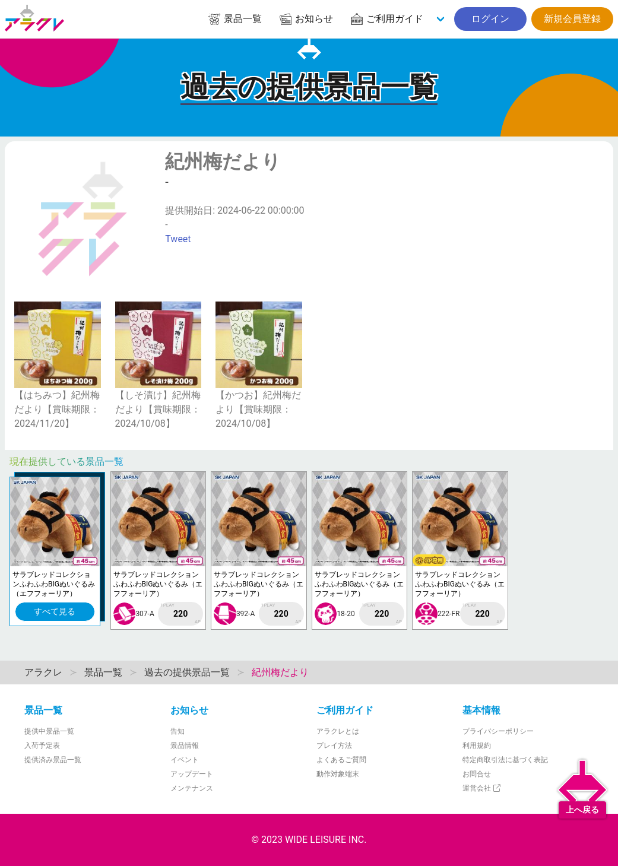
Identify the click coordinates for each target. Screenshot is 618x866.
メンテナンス (191, 788)
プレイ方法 (334, 745)
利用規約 (476, 745)
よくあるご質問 (341, 760)
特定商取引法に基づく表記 (505, 760)
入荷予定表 (42, 745)
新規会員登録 (572, 18)
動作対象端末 (337, 774)
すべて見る (54, 611)
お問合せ (476, 774)
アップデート (191, 774)
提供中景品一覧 (49, 731)
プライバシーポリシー (498, 731)
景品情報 (184, 745)
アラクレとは (337, 731)
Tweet (178, 239)
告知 (177, 731)
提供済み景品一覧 (52, 760)
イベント (184, 760)
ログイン (490, 18)
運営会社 (482, 788)
